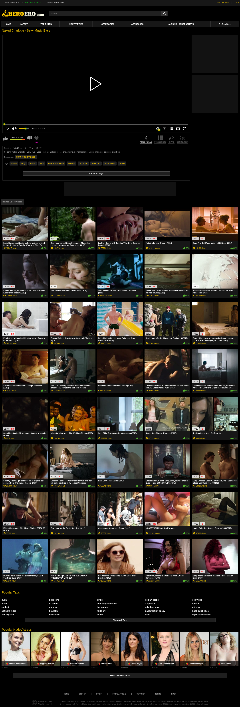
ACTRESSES (137, 24)
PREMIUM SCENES (33, 3)
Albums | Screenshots (181, 24)
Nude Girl (96, 163)
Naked (14, 163)
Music (32, 163)
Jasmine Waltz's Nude (55, 3)
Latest (24, 24)
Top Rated (46, 24)
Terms (158, 694)
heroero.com (47, 701)
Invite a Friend (119, 694)
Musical (71, 163)
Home (8, 24)
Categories (107, 24)
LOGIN (236, 3)
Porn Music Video (55, 163)
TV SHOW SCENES (11, 3)
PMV (42, 163)
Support (141, 694)
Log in (99, 694)
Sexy (23, 163)
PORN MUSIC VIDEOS (25, 157)
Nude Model (110, 163)
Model (122, 163)
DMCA (173, 694)
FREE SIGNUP (223, 3)
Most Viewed (76, 24)
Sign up (82, 694)
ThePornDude (225, 24)
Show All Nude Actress (120, 676)
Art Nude (83, 163)
